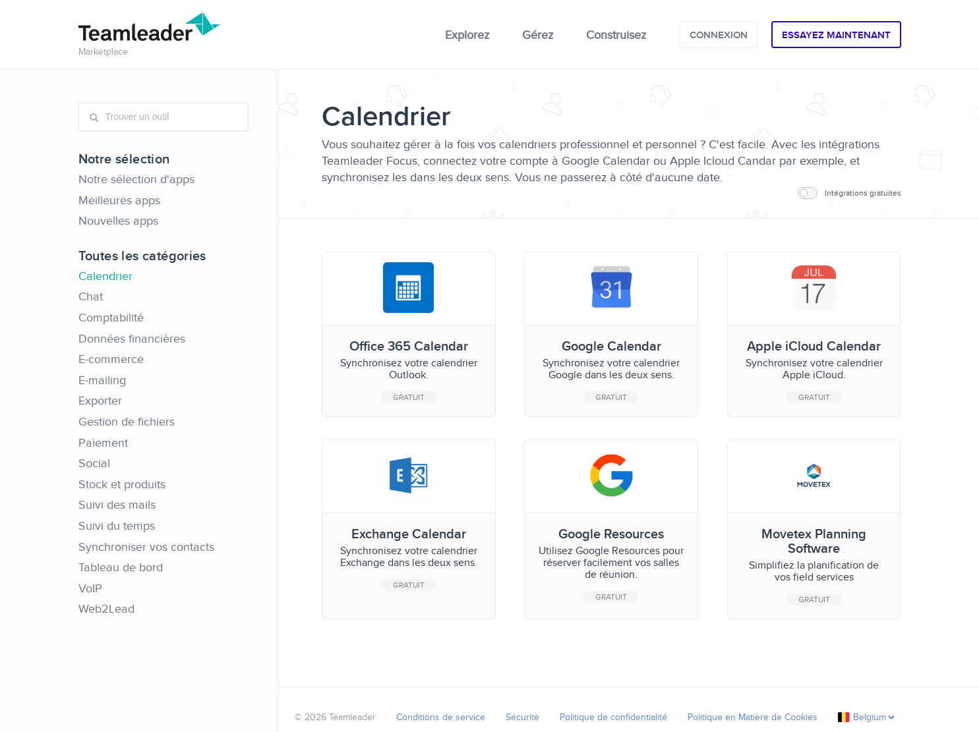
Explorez (467, 35)
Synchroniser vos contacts (146, 546)
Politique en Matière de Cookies (752, 717)
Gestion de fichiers (126, 421)
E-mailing (102, 380)
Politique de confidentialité (613, 717)
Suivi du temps (116, 525)
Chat (90, 296)
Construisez (616, 35)
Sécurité (522, 717)
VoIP (90, 588)
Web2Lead (106, 608)
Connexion (719, 35)
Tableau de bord (120, 567)
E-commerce (111, 359)
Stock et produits (121, 484)
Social (94, 463)
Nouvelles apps (118, 220)
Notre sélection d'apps (136, 179)
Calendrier (105, 276)
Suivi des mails (117, 504)
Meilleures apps (119, 200)
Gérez (537, 35)
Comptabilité (111, 317)
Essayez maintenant (836, 35)
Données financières (131, 338)
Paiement (103, 442)
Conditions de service (440, 717)
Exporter (100, 400)
